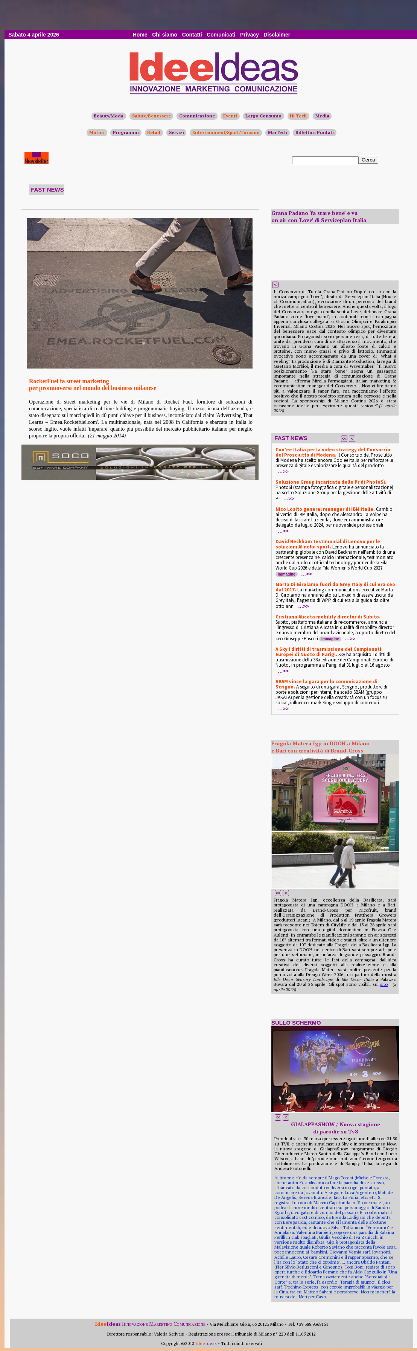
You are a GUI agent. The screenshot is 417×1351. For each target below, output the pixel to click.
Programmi (126, 132)
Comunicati (221, 35)
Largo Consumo (263, 116)
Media (322, 116)
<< (344, 438)
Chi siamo (164, 35)
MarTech (277, 132)
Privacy (249, 35)
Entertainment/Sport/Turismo (226, 132)
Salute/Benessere (151, 116)
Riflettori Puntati (314, 132)
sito (384, 984)
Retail (153, 132)
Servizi (176, 132)
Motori (97, 132)
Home (140, 35)
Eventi (230, 116)
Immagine (286, 574)
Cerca (368, 160)
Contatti (192, 35)
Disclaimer (276, 35)
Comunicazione (197, 116)
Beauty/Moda (108, 116)
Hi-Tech (298, 116)
